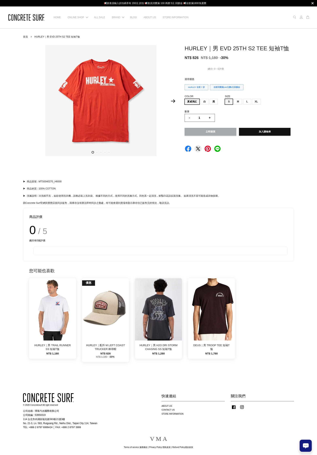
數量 (187, 111)
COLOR (189, 96)
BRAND (118, 17)
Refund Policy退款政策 (182, 447)
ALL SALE (99, 17)
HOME (57, 17)
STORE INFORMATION (176, 17)
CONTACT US (168, 410)
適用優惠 (189, 79)
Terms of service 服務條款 (136, 447)
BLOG (133, 17)
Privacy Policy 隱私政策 (160, 447)
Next (173, 101)
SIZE (227, 96)
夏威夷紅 (192, 101)
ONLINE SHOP (78, 17)
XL (256, 101)
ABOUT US (150, 17)
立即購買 (210, 131)
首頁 (25, 36)
